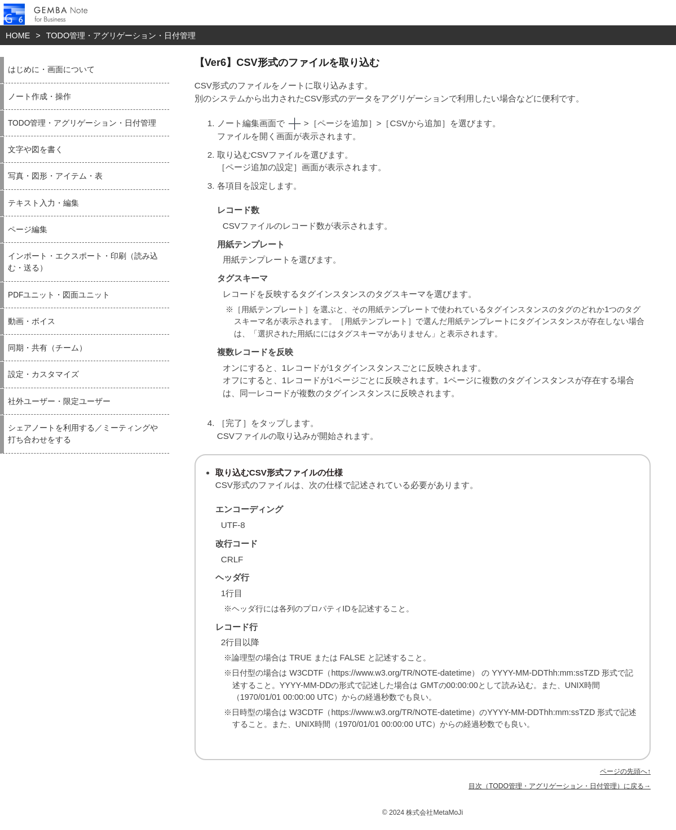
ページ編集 (27, 229)
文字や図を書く (35, 149)
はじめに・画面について (51, 69)
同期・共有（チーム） (47, 348)
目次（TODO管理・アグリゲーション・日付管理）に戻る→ (560, 786)
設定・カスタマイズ (43, 374)
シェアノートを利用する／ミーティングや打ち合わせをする (83, 434)
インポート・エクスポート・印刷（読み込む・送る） (83, 262)
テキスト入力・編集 (43, 203)
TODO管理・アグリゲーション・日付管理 (121, 35)
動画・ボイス (31, 321)
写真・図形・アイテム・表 (55, 176)
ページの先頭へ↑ (625, 771)
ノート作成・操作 (39, 96)
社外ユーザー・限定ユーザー (59, 401)
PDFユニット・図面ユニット (59, 295)
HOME (18, 35)
